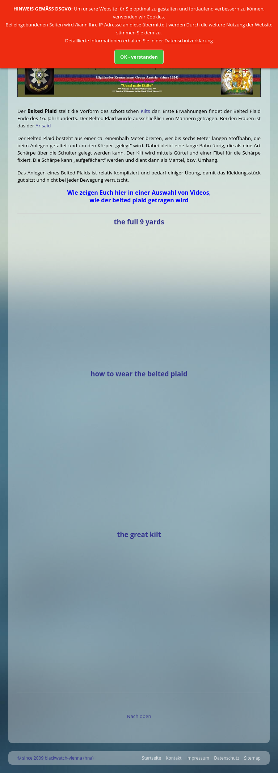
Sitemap (252, 758)
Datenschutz (226, 758)
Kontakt (173, 758)
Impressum (197, 758)
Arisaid (43, 125)
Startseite (151, 758)
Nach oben (139, 716)
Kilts (145, 111)
